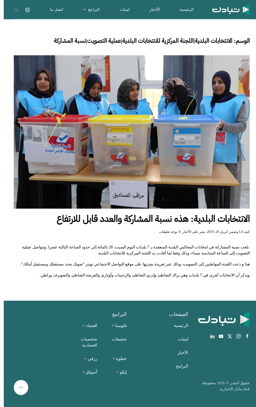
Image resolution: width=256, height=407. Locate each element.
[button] (12, 9)
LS (237, 232)
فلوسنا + (115, 325)
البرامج (178, 366)
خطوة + (116, 358)
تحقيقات (115, 339)
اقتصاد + (86, 325)
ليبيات (121, 9)
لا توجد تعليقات (166, 232)
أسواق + (86, 372)
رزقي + (87, 358)
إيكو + (117, 372)
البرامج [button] (87, 9)
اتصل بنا (52, 9)
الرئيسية (183, 9)
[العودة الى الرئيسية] (227, 9)
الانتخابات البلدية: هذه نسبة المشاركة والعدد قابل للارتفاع (149, 219)
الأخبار (151, 9)
